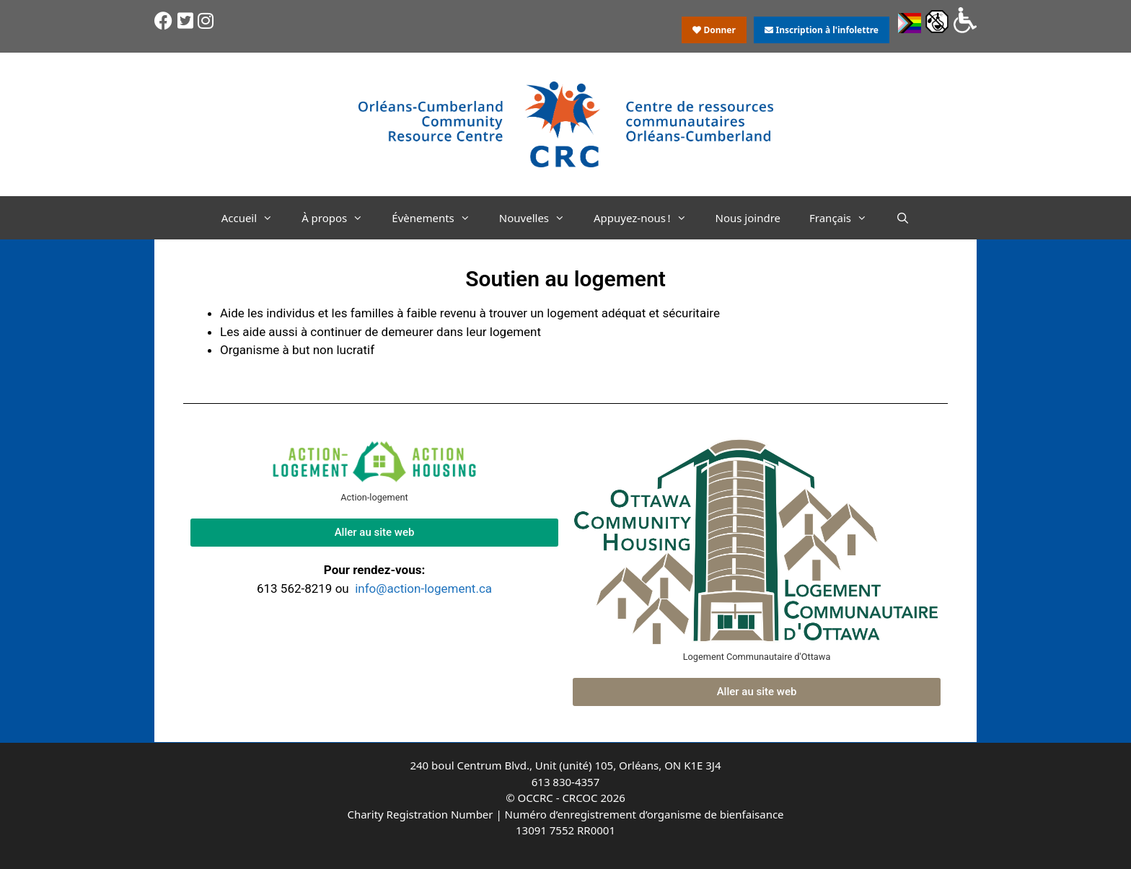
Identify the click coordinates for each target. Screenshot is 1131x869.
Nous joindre (748, 218)
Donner (714, 30)
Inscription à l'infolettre (822, 30)
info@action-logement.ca (423, 588)
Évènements (438, 217)
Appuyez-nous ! (647, 217)
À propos (339, 217)
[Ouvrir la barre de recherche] (902, 217)
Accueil (254, 217)
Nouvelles (539, 217)
